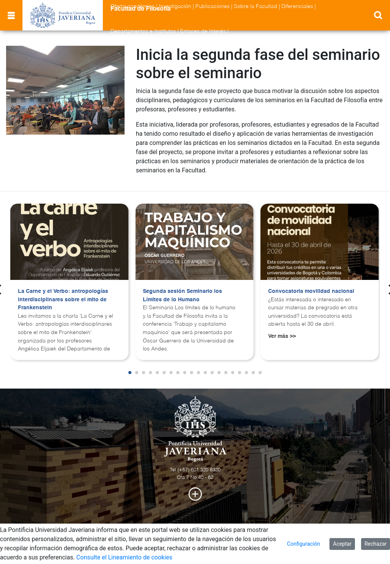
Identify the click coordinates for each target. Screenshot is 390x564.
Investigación (175, 6)
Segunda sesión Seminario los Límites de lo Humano (182, 295)
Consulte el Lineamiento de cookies (124, 557)
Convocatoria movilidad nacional (311, 291)
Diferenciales (297, 6)
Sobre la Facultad (255, 6)
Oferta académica (132, 6)
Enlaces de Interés (203, 31)
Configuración (303, 544)
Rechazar (375, 544)
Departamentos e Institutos (143, 31)
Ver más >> (282, 336)
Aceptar (342, 544)
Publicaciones (212, 6)
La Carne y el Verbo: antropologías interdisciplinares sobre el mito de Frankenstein (63, 299)
